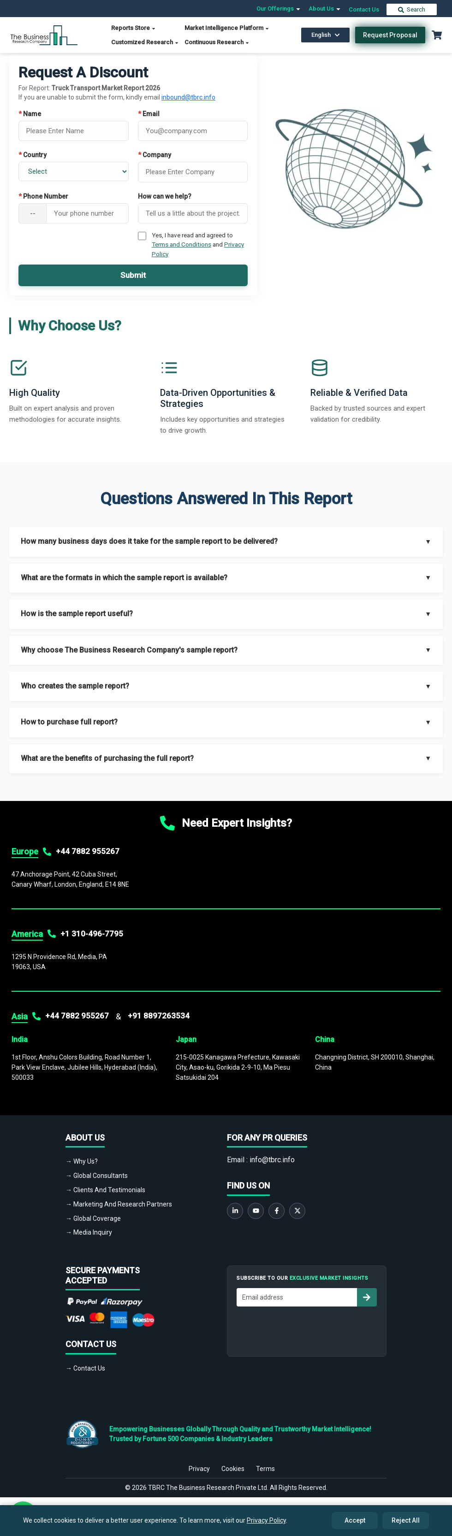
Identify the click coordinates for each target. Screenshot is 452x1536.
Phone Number (43, 196)
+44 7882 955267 (87, 851)
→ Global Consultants (96, 1175)
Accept (355, 1520)
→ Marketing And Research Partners (118, 1204)
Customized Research (145, 42)
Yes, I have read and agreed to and (198, 244)
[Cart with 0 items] (437, 35)
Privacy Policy (266, 1520)
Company (154, 155)
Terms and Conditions (181, 244)
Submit (133, 275)
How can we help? (164, 196)
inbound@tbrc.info (188, 97)
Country (32, 155)
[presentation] (307, 1329)
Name (29, 114)
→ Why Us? (81, 1161)
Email (149, 114)
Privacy (199, 1463)
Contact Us (364, 9)
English (325, 34)
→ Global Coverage (93, 1218)
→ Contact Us (85, 1368)
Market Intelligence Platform (226, 27)
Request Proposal (390, 35)
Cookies (232, 1463)
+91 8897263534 (159, 1015)
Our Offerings (278, 8)
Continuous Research (217, 42)
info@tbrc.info (272, 1159)
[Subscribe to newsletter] (367, 1297)
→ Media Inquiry (88, 1232)
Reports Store (133, 27)
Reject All (406, 1520)
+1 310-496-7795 (91, 933)
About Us (325, 8)
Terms (265, 1463)
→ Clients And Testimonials (105, 1190)
